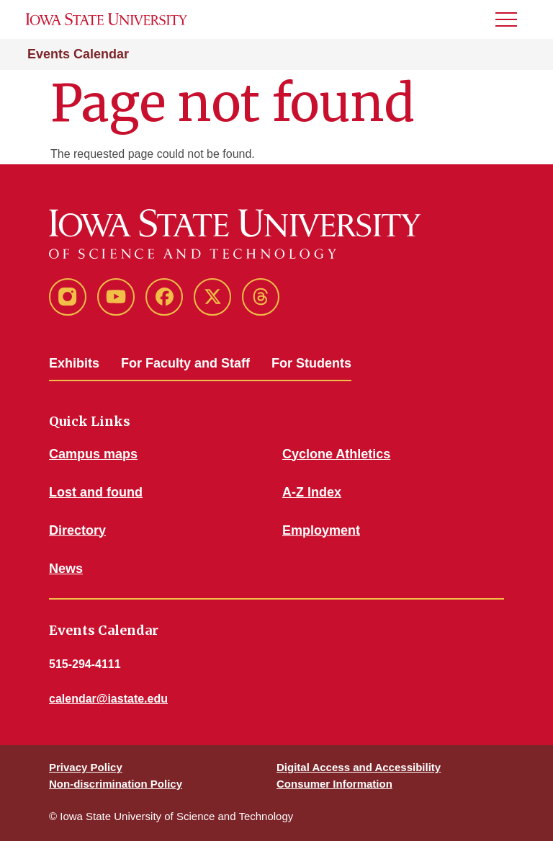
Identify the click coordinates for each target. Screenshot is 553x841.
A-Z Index (311, 492)
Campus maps (93, 454)
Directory (77, 530)
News (66, 568)
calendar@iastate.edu (108, 699)
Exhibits (74, 363)
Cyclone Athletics (336, 454)
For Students (311, 363)
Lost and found (96, 492)
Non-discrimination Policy (115, 784)
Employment (321, 530)
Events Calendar (78, 54)
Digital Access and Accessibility (358, 767)
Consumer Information (334, 784)
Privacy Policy (85, 767)
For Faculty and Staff (185, 363)
